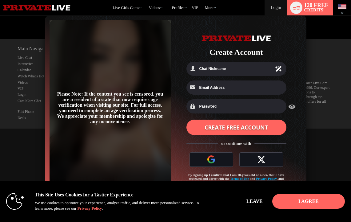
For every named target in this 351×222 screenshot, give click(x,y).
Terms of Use (239, 178)
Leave (254, 201)
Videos (154, 7)
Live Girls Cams (126, 7)
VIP (195, 7)
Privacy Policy (266, 178)
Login (276, 7)
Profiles (178, 7)
